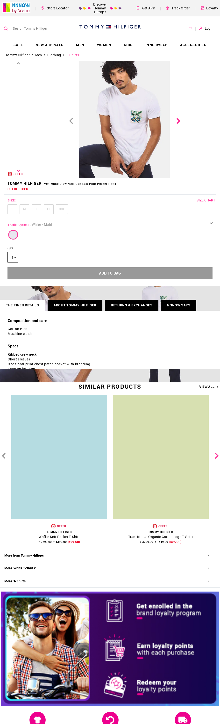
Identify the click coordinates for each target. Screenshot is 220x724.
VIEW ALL (208, 387)
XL (48, 209)
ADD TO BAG (110, 273)
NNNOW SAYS (178, 305)
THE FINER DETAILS (22, 305)
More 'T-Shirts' (106, 581)
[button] (13, 235)
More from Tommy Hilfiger (106, 555)
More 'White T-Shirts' (106, 568)
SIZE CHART (206, 200)
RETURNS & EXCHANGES (131, 305)
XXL (62, 209)
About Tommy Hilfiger (75, 305)
